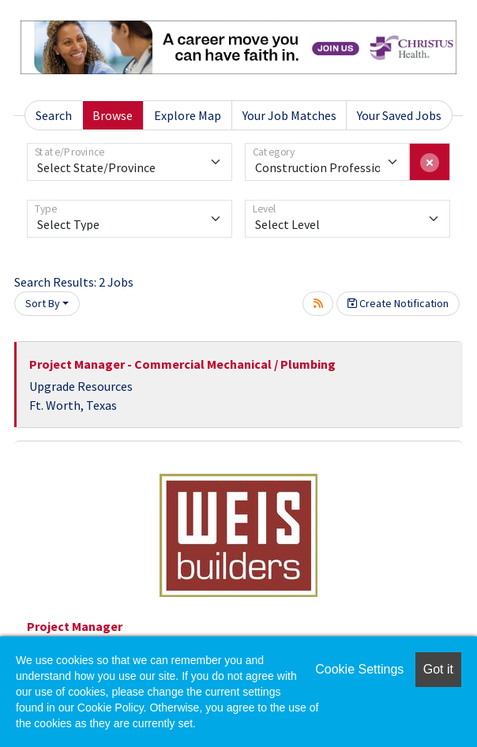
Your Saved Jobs (399, 115)
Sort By (42, 303)
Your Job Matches (289, 115)
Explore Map (187, 115)
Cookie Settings (359, 669)
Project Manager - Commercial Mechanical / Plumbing (182, 364)
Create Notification (398, 303)
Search (54, 115)
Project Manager (74, 626)
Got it (438, 669)
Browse (112, 115)
